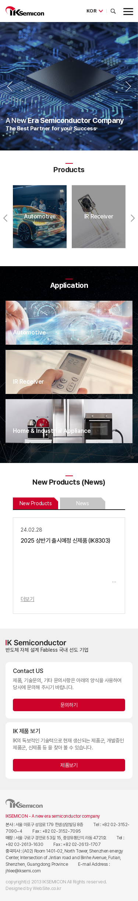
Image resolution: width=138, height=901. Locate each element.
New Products (36, 503)
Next (128, 86)
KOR (91, 11)
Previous (10, 86)
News (82, 503)
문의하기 (68, 705)
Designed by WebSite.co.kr (33, 888)
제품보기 (68, 765)
